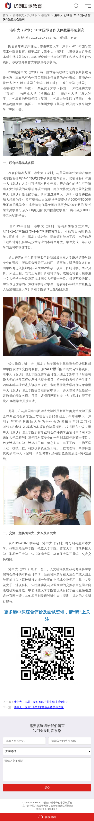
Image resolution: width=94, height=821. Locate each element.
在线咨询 (50, 817)
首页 (5, 15)
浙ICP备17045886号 (47, 809)
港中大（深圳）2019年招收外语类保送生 (39, 707)
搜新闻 (45, 15)
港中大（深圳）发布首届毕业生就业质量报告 (41, 701)
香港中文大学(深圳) (25, 15)
